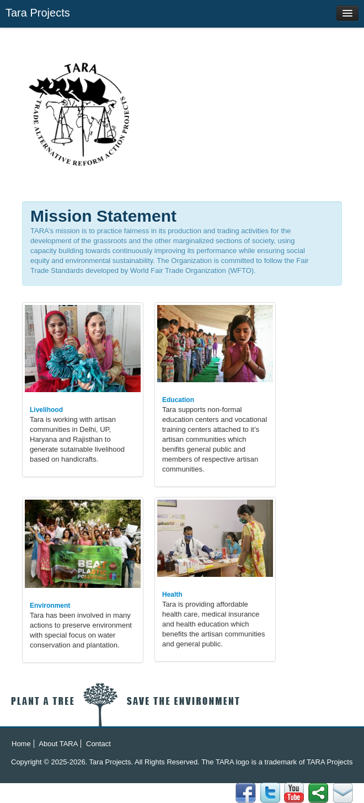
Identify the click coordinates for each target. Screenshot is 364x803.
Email (245, 793)
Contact (98, 744)
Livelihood (46, 410)
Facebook (343, 793)
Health (172, 594)
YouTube (294, 793)
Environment (50, 605)
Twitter (318, 793)
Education (178, 400)
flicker (270, 793)
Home (21, 744)
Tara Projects (38, 13)
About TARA (58, 744)
